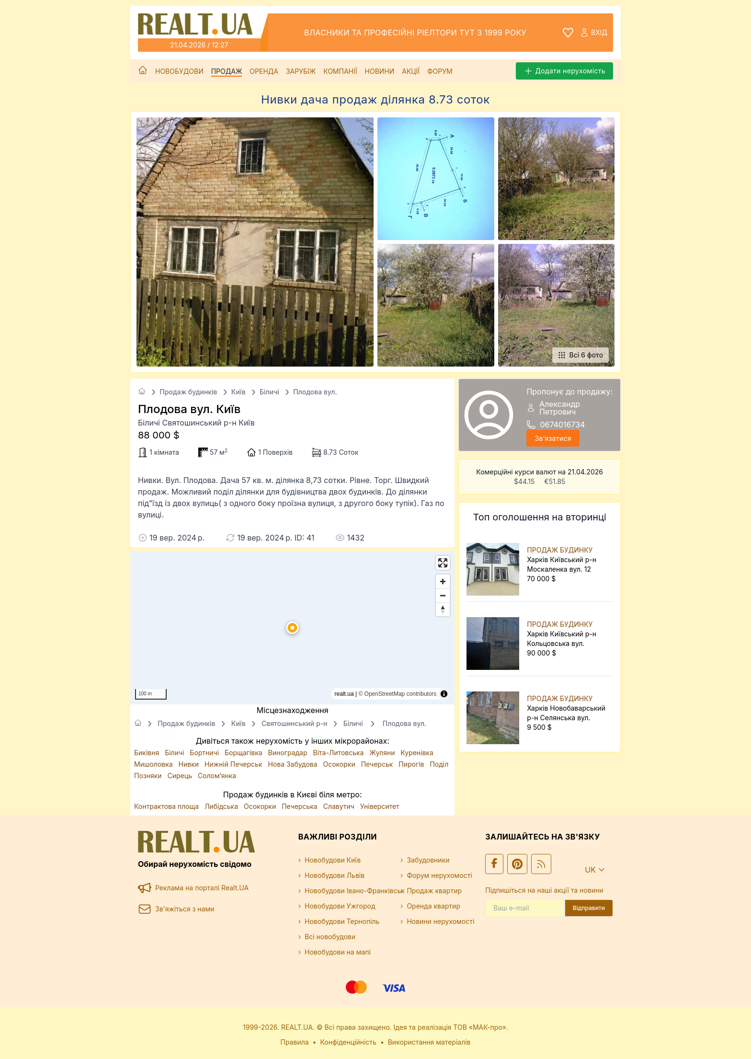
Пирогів (412, 764)
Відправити (589, 907)
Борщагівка (244, 752)
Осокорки (340, 764)
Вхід (593, 32)
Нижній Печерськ (234, 764)
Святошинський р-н (294, 723)
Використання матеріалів (429, 1042)
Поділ (439, 764)
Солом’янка (217, 775)
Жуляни (383, 752)
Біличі (269, 392)
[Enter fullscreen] (443, 563)
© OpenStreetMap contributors (397, 694)
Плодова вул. (315, 392)
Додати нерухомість (564, 71)
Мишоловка (154, 764)
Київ (238, 392)
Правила (295, 1042)
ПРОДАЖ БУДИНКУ (559, 550)
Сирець (181, 775)
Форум (440, 71)
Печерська (300, 806)
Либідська (222, 806)
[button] (292, 628)
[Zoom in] (443, 581)
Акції (411, 71)
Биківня (147, 752)
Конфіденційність (348, 1042)
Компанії (340, 71)
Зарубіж (301, 71)
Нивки (190, 764)
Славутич (339, 806)
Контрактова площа (167, 806)
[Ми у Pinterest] (517, 864)
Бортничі (205, 752)
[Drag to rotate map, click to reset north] (443, 609)
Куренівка (416, 752)
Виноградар (288, 752)
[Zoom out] (443, 595)
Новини (380, 71)
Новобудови (179, 71)
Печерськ (378, 764)
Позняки (149, 775)
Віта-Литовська (339, 752)
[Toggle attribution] (444, 694)
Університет (379, 806)
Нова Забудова (293, 764)
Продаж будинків (188, 392)
